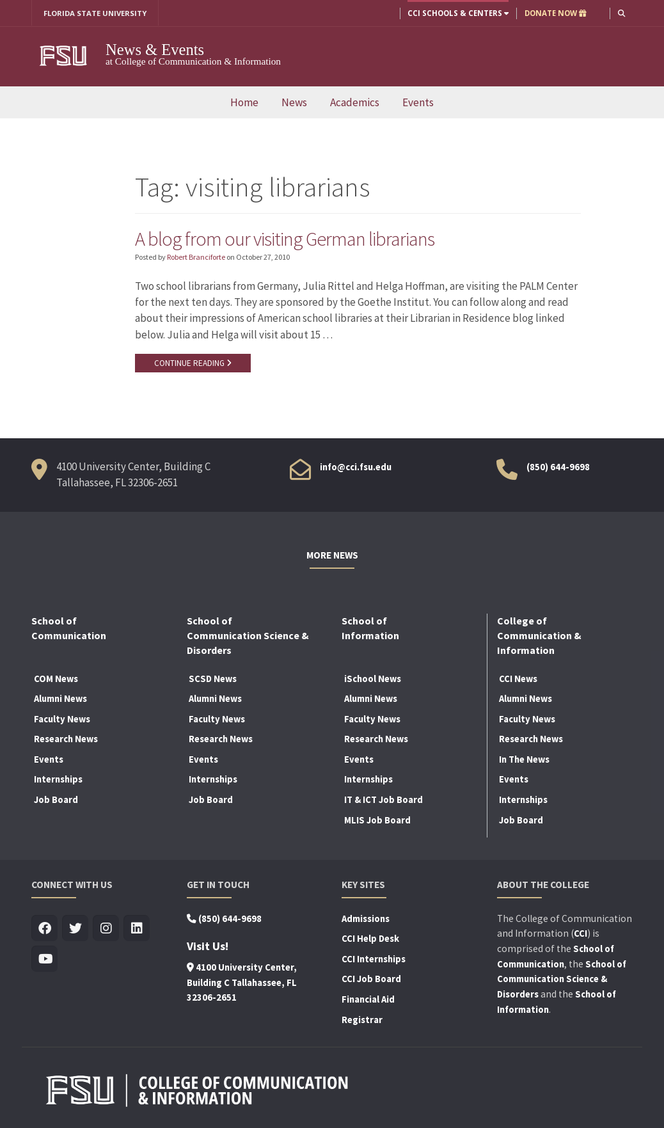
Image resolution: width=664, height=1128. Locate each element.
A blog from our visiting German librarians (285, 238)
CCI (580, 933)
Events (418, 102)
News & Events (155, 49)
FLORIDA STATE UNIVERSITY (95, 13)
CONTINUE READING (193, 363)
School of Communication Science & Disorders (561, 979)
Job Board (56, 800)
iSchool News (372, 679)
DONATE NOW (555, 13)
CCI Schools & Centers (457, 13)
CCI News (518, 679)
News (294, 102)
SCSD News (213, 679)
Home (244, 102)
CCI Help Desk (370, 938)
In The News (524, 759)
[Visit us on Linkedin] (136, 929)
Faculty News (62, 719)
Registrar (362, 1020)
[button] (621, 13)
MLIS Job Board (377, 820)
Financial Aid (368, 999)
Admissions (366, 919)
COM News (56, 679)
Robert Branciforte (196, 257)
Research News (66, 739)
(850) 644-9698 (558, 467)
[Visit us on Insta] (106, 929)
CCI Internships (374, 959)
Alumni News (60, 698)
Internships (58, 780)
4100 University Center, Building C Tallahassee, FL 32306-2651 (242, 983)
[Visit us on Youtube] (44, 959)
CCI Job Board (371, 979)
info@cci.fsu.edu (355, 467)
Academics (354, 102)
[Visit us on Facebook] (44, 929)
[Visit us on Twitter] (75, 929)
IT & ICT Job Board (383, 800)
